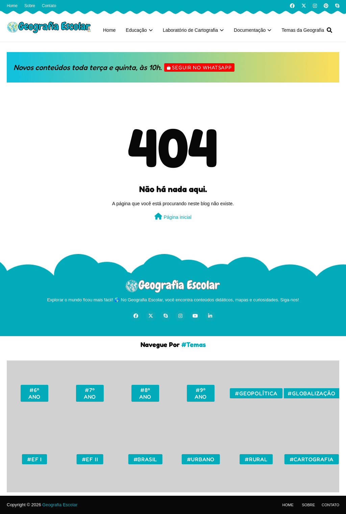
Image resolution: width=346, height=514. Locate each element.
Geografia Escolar (59, 504)
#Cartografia (312, 459)
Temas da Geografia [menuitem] (302, 30)
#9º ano (201, 393)
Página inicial (172, 216)
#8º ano (145, 393)
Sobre (29, 5)
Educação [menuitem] (136, 30)
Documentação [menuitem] (250, 30)
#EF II (90, 459)
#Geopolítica (256, 393)
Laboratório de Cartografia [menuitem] (190, 30)
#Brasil (145, 459)
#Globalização (311, 393)
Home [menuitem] (109, 30)
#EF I (34, 459)
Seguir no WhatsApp (202, 67)
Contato (49, 5)
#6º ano (34, 393)
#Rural (256, 459)
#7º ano (90, 393)
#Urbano (201, 459)
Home (12, 5)
